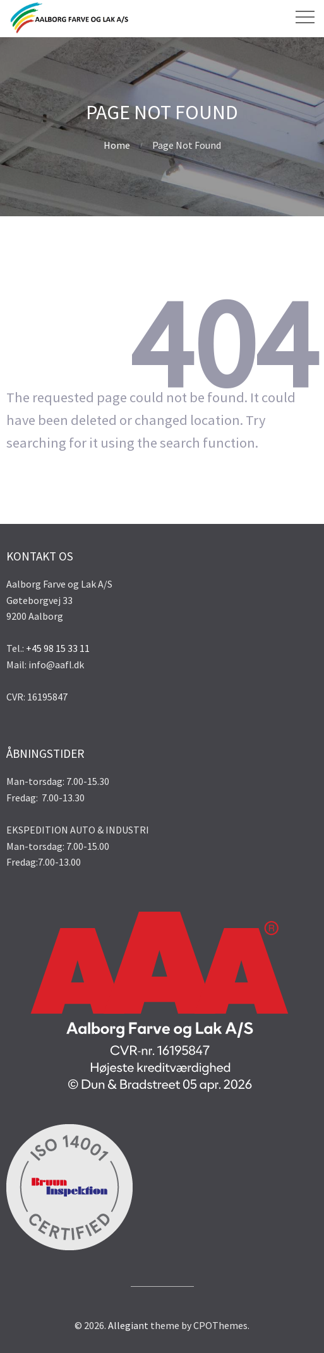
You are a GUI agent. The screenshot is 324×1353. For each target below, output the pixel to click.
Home (117, 145)
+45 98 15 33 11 (58, 648)
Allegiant (128, 1325)
